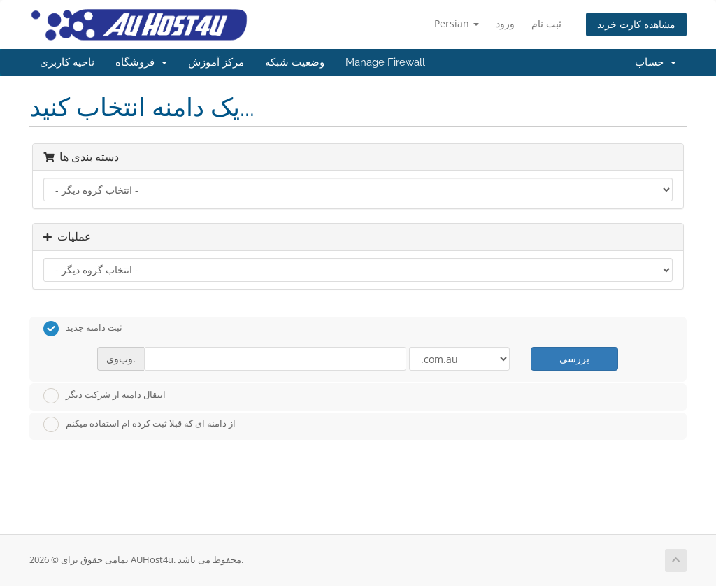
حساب (655, 62)
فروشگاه (141, 62)
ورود (505, 23)
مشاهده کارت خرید (636, 24)
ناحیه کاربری (67, 62)
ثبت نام (546, 23)
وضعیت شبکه (294, 62)
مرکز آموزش (216, 62)
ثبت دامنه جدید (82, 328)
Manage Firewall (385, 62)
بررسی (574, 358)
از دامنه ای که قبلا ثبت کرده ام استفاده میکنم (139, 424)
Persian (456, 23)
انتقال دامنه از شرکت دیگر (104, 395)
